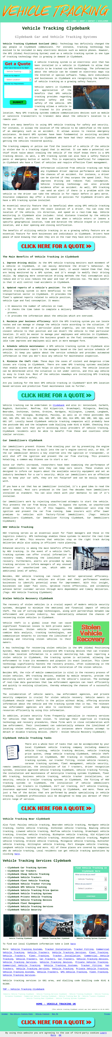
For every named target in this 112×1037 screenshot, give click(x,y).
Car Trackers (47, 959)
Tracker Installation (58, 949)
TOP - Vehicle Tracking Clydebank (23, 989)
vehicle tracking (73, 53)
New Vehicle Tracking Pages (21, 1014)
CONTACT (91, 21)
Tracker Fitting (83, 949)
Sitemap (5, 1014)
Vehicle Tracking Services (69, 952)
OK (60, 1035)
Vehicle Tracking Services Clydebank (37, 861)
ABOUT (82, 21)
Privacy (107, 1014)
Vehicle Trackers (38, 952)
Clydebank (58, 405)
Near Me (55, 1014)
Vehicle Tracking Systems (26, 949)
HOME (66, 21)
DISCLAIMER (103, 21)
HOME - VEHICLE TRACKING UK (56, 1003)
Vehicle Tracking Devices (92, 959)
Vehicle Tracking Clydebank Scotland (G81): (30, 44)
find (12, 825)
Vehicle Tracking (62, 969)
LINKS (73, 21)
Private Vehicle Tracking (91, 962)
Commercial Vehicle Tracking (21, 965)
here (17, 854)
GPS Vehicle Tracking (74, 972)
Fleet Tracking (98, 952)
